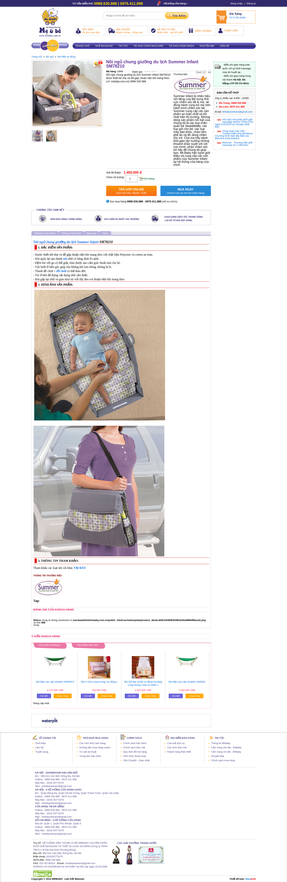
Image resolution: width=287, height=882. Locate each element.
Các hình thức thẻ (177, 747)
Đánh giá (91, 233)
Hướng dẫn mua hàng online (94, 747)
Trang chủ (82, 45)
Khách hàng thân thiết (179, 751)
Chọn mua (62, 696)
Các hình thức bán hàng (92, 743)
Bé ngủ (50, 56)
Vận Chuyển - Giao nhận (136, 760)
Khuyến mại (207, 45)
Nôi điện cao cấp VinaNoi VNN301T (55, 681)
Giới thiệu (41, 743)
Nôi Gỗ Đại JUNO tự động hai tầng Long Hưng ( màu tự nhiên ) (143, 683)
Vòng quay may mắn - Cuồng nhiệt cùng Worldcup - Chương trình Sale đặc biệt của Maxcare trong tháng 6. (234, 135)
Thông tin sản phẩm (45, 233)
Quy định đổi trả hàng (135, 751)
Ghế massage (104, 45)
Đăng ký (251, 3)
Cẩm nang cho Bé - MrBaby (226, 751)
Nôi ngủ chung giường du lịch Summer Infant (66, 242)
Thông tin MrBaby (221, 743)
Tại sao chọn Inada (181, 45)
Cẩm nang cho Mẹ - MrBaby (226, 747)
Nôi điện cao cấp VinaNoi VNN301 (186, 681)
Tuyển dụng (42, 751)
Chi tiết (44, 696)
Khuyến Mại (217, 756)
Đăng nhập (236, 3)
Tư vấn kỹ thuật (87, 751)
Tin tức (123, 45)
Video (105, 233)
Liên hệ (224, 45)
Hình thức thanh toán (134, 756)
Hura (250, 879)
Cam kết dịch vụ (176, 743)
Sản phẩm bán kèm (87, 645)
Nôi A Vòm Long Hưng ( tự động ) (99, 681)
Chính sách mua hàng (223, 760)
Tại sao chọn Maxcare (148, 45)
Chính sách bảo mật (134, 747)
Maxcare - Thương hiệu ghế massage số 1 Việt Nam (237, 143)
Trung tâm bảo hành (90, 756)
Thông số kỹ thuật (71, 233)
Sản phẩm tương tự (49, 645)
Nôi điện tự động (66, 56)
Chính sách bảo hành (134, 743)
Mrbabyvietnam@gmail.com (237, 111)
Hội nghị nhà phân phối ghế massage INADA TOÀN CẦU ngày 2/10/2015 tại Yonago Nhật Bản (234, 123)
